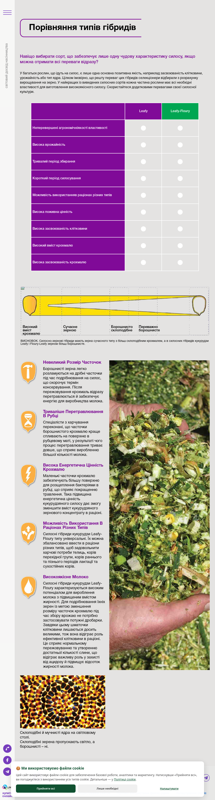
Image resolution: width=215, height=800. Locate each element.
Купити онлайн (7, 795)
